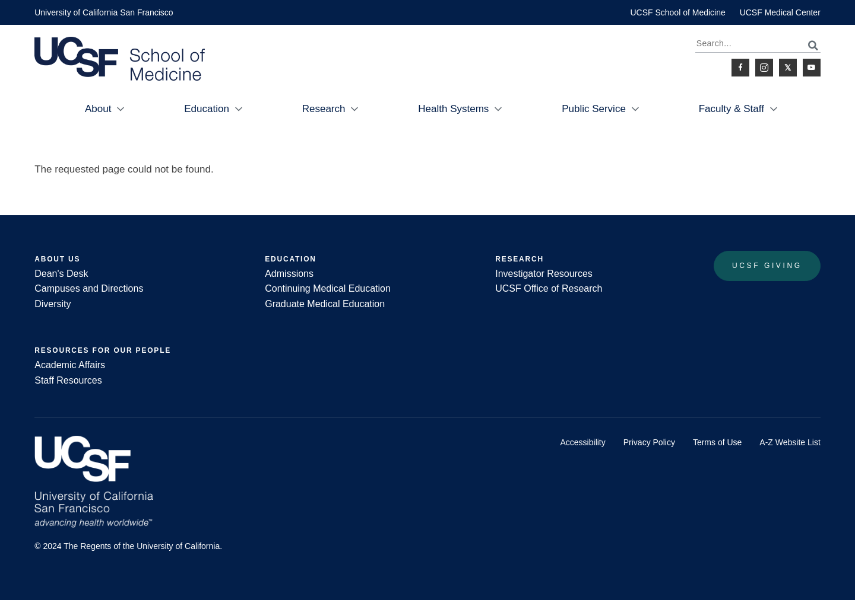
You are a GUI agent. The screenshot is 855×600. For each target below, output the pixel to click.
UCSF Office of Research (548, 288)
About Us (57, 259)
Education (206, 108)
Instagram (764, 67)
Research (324, 108)
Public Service (594, 108)
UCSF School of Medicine (677, 12)
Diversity (52, 304)
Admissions (289, 274)
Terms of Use (717, 442)
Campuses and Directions (88, 288)
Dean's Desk (61, 274)
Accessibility (583, 442)
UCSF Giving (767, 265)
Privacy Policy (649, 442)
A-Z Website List (789, 442)
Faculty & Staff (731, 108)
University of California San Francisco (103, 12)
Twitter (788, 67)
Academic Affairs (69, 365)
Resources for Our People (102, 350)
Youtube (812, 67)
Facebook (740, 67)
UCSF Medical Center (780, 12)
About (98, 108)
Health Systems (453, 108)
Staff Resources (68, 380)
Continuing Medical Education (328, 288)
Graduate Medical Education (325, 304)
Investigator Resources (544, 274)
